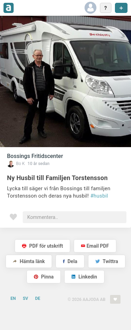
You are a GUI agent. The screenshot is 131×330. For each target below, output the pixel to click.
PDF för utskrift (42, 246)
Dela (70, 261)
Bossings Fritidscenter (35, 156)
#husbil (99, 196)
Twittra (106, 261)
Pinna (43, 277)
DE (37, 298)
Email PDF (95, 246)
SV (25, 298)
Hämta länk (29, 261)
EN (13, 298)
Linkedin (84, 277)
